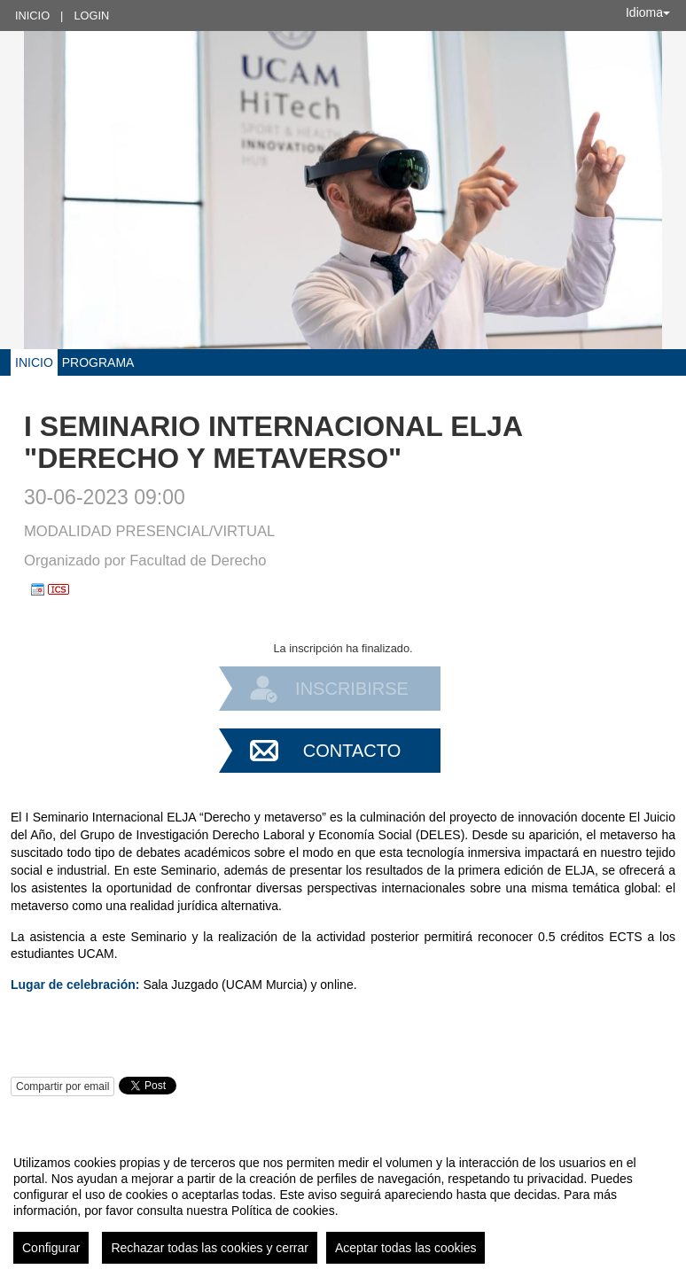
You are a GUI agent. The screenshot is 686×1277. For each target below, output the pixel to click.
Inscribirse (352, 688)
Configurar (51, 1248)
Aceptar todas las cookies (406, 1248)
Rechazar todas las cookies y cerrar (209, 1248)
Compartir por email (62, 1086)
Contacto (352, 750)
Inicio (32, 15)
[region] (343, 1202)
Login (91, 15)
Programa (98, 362)
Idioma (648, 12)
